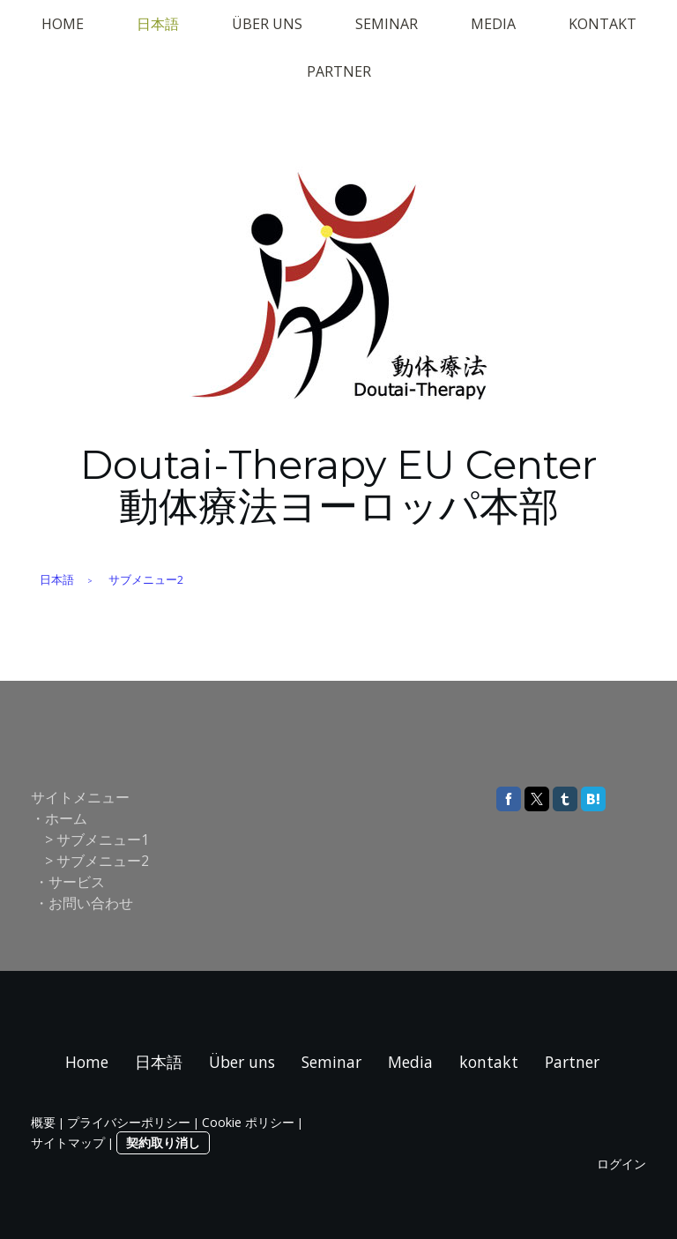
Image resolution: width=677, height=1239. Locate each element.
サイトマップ (68, 1142)
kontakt (602, 24)
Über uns (267, 24)
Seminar (386, 24)
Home (62, 24)
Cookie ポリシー (248, 1122)
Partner (339, 71)
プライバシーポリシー (128, 1122)
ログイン (621, 1163)
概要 (43, 1122)
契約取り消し (163, 1142)
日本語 (158, 24)
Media (493, 24)
